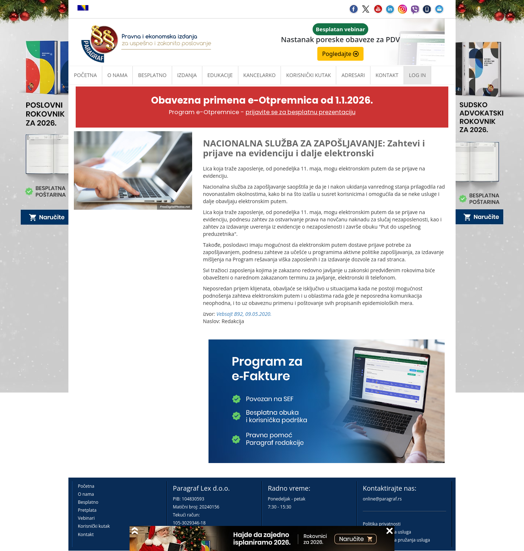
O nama (117, 75)
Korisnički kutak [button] (308, 75)
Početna (85, 75)
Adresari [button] (353, 75)
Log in (417, 75)
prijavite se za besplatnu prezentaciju (301, 112)
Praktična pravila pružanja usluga (396, 540)
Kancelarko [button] (259, 75)
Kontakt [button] (387, 75)
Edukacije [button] (220, 75)
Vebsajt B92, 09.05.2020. (244, 313)
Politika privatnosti (382, 524)
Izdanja (187, 75)
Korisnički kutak (94, 526)
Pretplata (87, 510)
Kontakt (86, 534)
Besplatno (152, 75)
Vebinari (86, 518)
